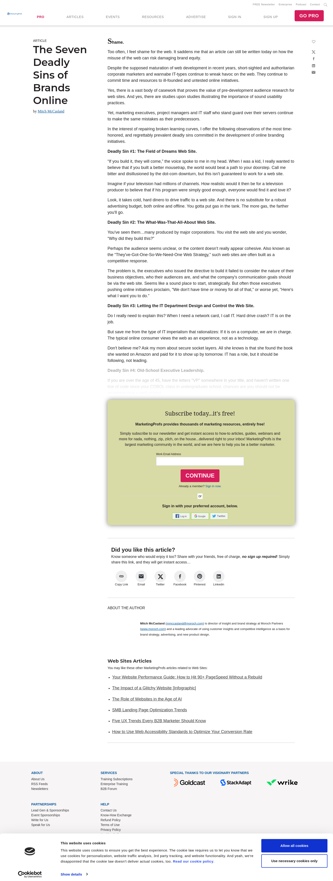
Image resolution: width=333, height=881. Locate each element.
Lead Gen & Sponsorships (50, 811)
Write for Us (39, 821)
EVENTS (113, 17)
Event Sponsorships (45, 816)
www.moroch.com (153, 630)
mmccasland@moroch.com (184, 624)
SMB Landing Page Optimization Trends (149, 711)
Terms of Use (110, 826)
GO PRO (309, 16)
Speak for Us (40, 826)
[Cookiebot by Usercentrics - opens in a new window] (30, 872)
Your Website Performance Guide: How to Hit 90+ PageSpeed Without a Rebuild (187, 678)
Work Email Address (168, 455)
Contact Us (109, 811)
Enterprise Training (114, 784)
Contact (315, 4)
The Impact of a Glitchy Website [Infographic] (154, 689)
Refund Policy (110, 821)
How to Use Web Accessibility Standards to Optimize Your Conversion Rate (182, 732)
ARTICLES (75, 17)
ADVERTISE (196, 17)
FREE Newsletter (264, 4)
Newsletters (39, 789)
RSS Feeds (39, 784)
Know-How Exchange (116, 816)
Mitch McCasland (51, 112)
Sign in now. (213, 487)
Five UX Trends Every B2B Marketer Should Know (159, 721)
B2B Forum (109, 789)
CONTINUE (199, 476)
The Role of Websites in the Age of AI (147, 699)
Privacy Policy (111, 830)
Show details (71, 872)
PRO (40, 17)
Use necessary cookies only (294, 858)
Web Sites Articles (129, 662)
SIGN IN (234, 17)
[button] (181, 517)
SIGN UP (270, 17)
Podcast (301, 4)
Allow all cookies (294, 843)
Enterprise (285, 4)
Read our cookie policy (193, 859)
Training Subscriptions (117, 780)
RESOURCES (153, 17)
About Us (38, 780)
